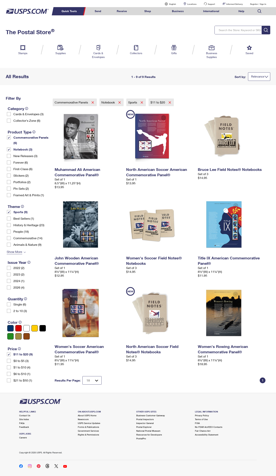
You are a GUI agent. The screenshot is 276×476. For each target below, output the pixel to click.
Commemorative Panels (72, 102)
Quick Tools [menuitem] (69, 11)
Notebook (108, 102)
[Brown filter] (26, 336)
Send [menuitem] (98, 11)
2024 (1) (18, 281)
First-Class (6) (22, 169)
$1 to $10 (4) (21, 367)
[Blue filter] (10, 328)
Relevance (257, 76)
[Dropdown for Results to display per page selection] (92, 380)
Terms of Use (201, 419)
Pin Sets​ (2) (21, 188)
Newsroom (83, 419)
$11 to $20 (158, 102)
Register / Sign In (258, 4)
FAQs (22, 423)
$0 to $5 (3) (21, 361)
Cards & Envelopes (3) (28, 114)
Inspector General (145, 423)
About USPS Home (87, 415)
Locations (191, 4)
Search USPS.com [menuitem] (259, 11)
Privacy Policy (202, 415)
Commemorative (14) (27, 238)
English (168, 4)
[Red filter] (18, 328)
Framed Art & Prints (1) (28, 195)
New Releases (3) (25, 156)
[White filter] (26, 328)
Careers (23, 437)
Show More (14, 251)
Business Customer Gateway (150, 415)
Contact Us (24, 415)
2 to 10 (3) (20, 311)
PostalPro (141, 438)
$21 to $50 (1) (22, 380)
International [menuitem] (211, 11)
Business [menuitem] (178, 11)
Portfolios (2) (21, 182)
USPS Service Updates (89, 423)
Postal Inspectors (145, 419)
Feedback (24, 427)
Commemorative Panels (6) (30, 140)
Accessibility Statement (206, 434)
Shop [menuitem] (147, 11)
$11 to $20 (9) (23, 354)
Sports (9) (20, 212)
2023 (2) (18, 274)
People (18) (21, 231)
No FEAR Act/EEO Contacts (208, 427)
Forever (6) (20, 162)
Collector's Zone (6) (26, 120)
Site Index (24, 419)
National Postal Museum (148, 431)
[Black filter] (42, 328)
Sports (133, 102)
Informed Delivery (234, 4)
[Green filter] (10, 336)
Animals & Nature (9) (27, 244)
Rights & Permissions (88, 434)
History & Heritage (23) (28, 225)
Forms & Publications (88, 427)
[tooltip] (26, 108)
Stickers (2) (21, 175)
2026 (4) (18, 287)
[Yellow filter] (34, 328)
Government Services (88, 431)
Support (211, 4)
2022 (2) (18, 268)
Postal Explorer (144, 427)
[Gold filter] (18, 336)
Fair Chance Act (202, 431)
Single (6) (19, 304)
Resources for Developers (149, 434)
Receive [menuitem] (122, 11)
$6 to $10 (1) (21, 374)
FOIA (197, 423)
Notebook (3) (22, 149)
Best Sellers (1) (23, 218)
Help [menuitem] (241, 11)
